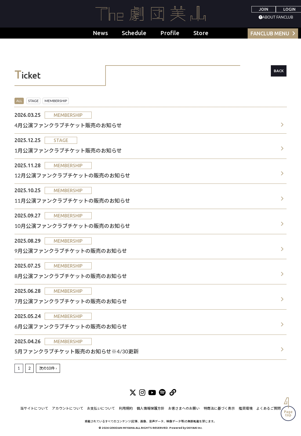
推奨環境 (246, 408)
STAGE (33, 101)
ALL (19, 101)
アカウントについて (67, 408)
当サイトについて (34, 408)
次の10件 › (48, 368)
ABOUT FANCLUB (277, 17)
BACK (279, 71)
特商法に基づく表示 (219, 408)
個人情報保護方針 (150, 408)
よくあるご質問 (269, 408)
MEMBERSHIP (55, 101)
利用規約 (126, 408)
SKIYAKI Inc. (194, 427)
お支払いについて (101, 408)
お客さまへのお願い (184, 408)
